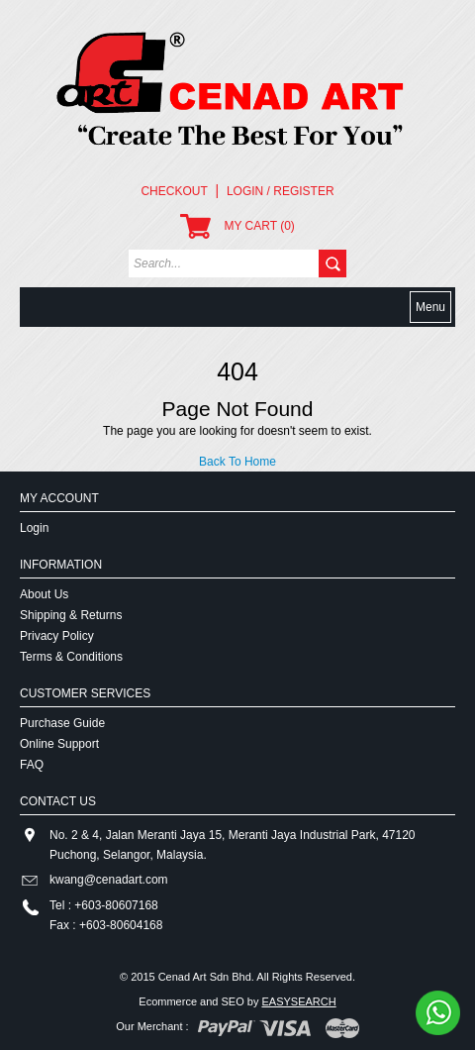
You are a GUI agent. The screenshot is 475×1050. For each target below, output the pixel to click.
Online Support (59, 744)
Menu (430, 307)
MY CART (237, 226)
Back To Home (237, 462)
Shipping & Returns (71, 615)
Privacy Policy (57, 636)
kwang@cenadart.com (108, 880)
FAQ (32, 765)
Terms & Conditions (71, 657)
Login (34, 528)
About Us (44, 594)
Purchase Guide (62, 723)
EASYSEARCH (298, 1001)
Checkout (174, 191)
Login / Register (280, 191)
